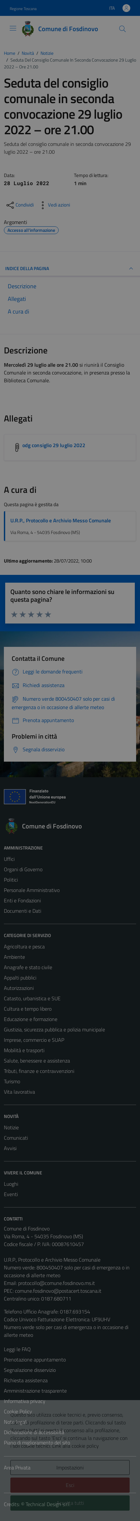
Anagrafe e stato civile (28, 967)
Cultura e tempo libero (28, 1009)
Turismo (12, 1081)
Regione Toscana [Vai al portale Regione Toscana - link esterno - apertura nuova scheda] (23, 9)
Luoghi (11, 1184)
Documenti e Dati (22, 911)
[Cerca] (122, 29)
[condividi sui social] (19, 205)
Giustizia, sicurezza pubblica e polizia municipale (54, 1029)
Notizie (11, 1127)
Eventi (11, 1194)
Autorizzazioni (19, 988)
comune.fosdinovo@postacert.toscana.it (58, 1291)
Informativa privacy (24, 1401)
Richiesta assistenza (26, 1380)
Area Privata (17, 1467)
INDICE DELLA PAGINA (70, 268)
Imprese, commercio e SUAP (34, 1040)
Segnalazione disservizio (30, 1370)
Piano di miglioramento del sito (37, 1442)
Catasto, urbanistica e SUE (32, 998)
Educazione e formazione (30, 1019)
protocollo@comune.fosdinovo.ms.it (56, 1283)
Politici (11, 880)
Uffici (9, 859)
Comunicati (16, 1138)
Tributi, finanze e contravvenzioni (39, 1071)
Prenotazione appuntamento (35, 1359)
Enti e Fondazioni (22, 900)
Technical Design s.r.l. (48, 1504)
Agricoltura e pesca (24, 946)
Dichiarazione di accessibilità (34, 1432)
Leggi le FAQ (17, 1349)
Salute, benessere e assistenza (37, 1060)
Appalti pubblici (20, 977)
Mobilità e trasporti (24, 1050)
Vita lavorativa (19, 1092)
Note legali (15, 1422)
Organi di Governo (23, 869)
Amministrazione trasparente (35, 1391)
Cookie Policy (18, 1411)
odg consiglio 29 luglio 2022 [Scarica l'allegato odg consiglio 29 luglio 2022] (53, 445)
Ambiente (14, 957)
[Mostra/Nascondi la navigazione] (13, 28)
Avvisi (10, 1148)
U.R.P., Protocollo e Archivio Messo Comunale (60, 520)
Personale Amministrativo (32, 890)
